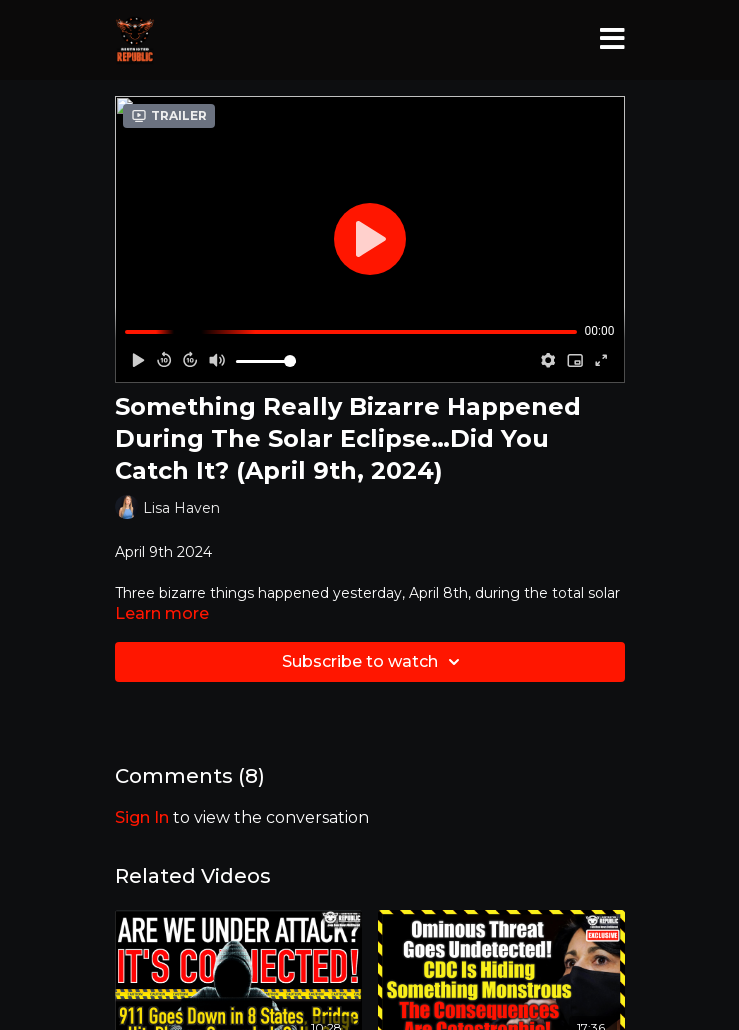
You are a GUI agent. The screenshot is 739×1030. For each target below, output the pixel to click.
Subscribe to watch (374, 662)
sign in (142, 817)
